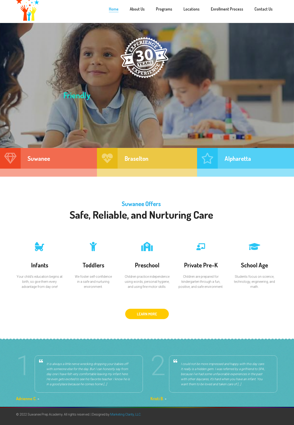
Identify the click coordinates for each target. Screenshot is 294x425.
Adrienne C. (26, 398)
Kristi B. (157, 398)
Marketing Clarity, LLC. (125, 414)
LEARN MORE (147, 314)
